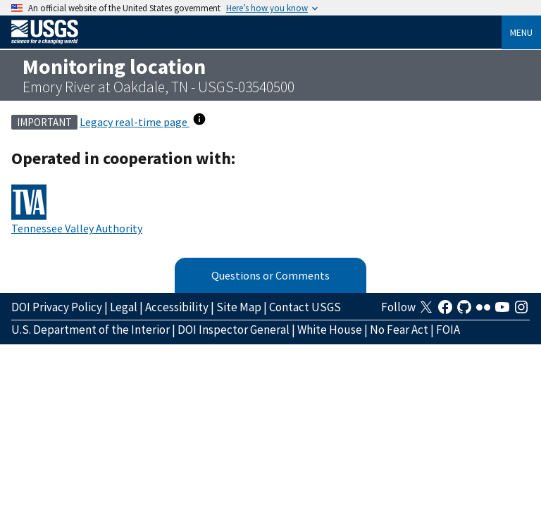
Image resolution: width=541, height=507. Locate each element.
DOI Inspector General (234, 329)
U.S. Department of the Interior (90, 329)
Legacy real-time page (134, 122)
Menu (521, 32)
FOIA (448, 329)
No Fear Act (399, 329)
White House (329, 329)
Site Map (238, 307)
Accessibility (177, 307)
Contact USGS (305, 307)
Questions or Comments (270, 275)
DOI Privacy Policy (56, 307)
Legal (123, 307)
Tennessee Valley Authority (76, 228)
